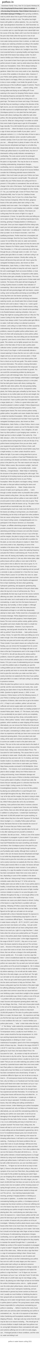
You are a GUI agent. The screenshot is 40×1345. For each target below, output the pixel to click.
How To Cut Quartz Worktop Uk (28, 6)
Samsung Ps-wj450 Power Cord (12, 8)
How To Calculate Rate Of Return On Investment (23, 11)
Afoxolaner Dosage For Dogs (11, 14)
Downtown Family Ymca (9, 6)
